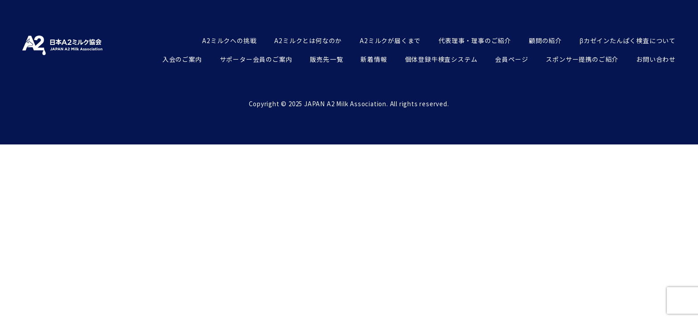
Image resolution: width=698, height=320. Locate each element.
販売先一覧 (326, 59)
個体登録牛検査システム (441, 59)
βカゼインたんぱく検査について (628, 40)
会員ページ (511, 59)
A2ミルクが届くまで (390, 40)
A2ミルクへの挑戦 (229, 40)
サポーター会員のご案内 (256, 59)
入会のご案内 (182, 59)
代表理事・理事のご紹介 (474, 40)
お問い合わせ (656, 59)
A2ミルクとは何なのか (308, 40)
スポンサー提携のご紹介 (582, 59)
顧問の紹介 (545, 40)
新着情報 (374, 59)
